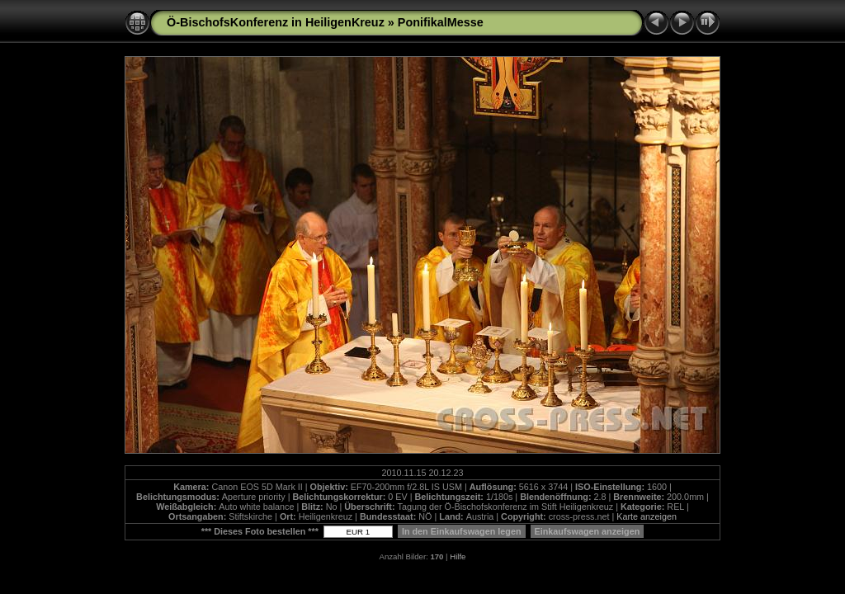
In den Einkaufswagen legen (461, 531)
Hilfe (457, 556)
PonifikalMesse (441, 22)
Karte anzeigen (646, 516)
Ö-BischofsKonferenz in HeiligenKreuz (276, 22)
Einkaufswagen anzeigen (587, 531)
